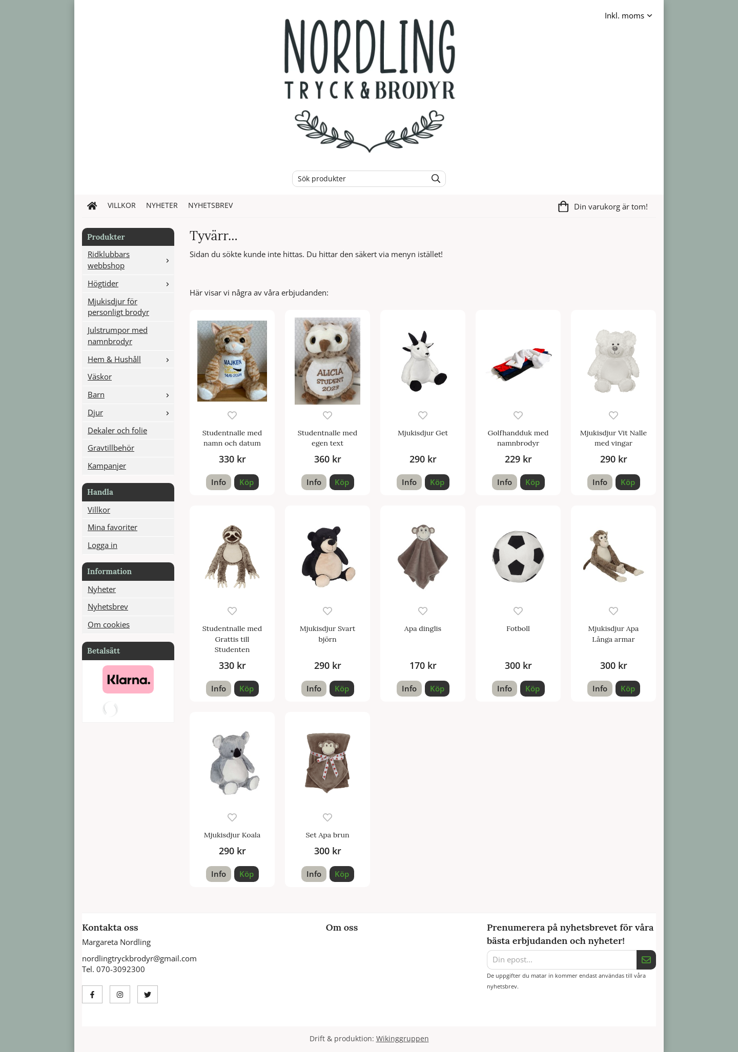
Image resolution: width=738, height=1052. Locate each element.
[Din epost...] (562, 960)
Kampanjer (107, 465)
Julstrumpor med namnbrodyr (118, 335)
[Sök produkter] (357, 178)
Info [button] (218, 482)
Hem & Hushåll (131, 359)
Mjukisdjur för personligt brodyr (118, 307)
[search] (433, 178)
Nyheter (162, 205)
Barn (131, 394)
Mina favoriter (112, 527)
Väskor (100, 376)
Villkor (122, 205)
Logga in (102, 545)
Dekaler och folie (117, 430)
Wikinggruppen (402, 1038)
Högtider (131, 283)
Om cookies (109, 624)
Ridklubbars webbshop (131, 259)
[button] (246, 482)
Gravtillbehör (111, 448)
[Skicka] (646, 960)
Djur (131, 412)
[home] (92, 206)
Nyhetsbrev (210, 205)
